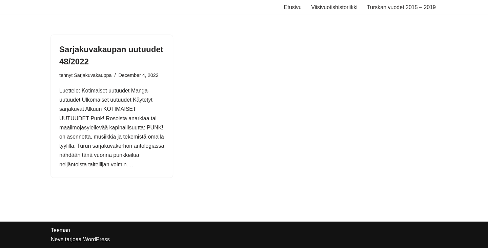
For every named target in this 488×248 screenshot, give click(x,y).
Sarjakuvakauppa (92, 75)
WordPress (96, 239)
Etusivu (293, 7)
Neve (57, 239)
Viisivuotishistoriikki (334, 7)
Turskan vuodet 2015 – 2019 (401, 7)
